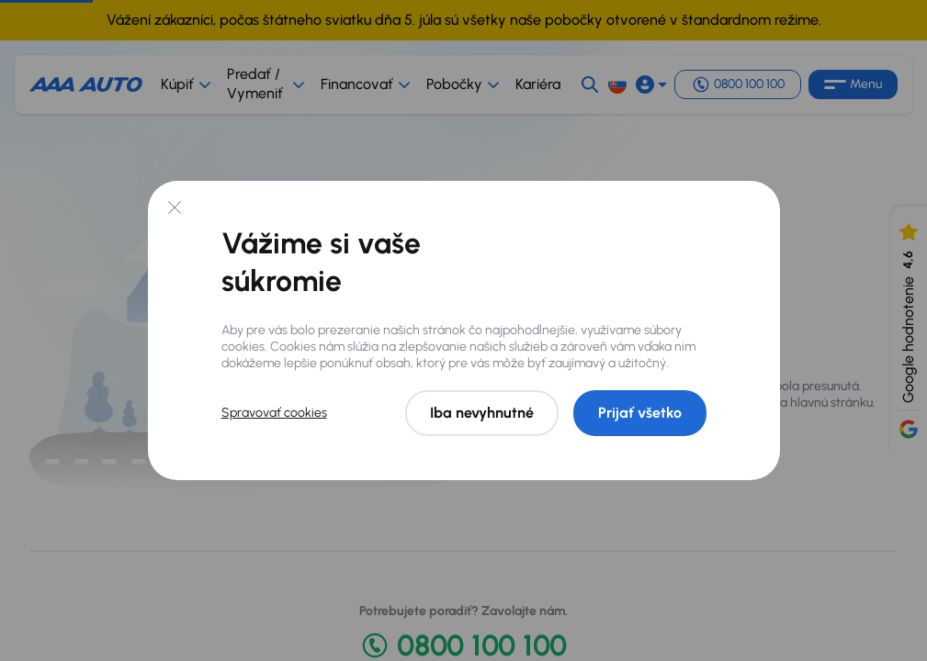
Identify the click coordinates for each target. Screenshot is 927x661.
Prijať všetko (640, 412)
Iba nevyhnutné (482, 412)
